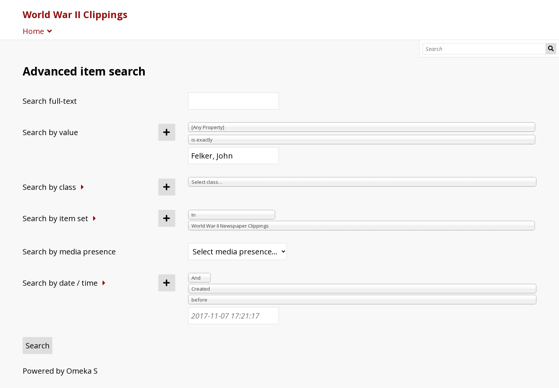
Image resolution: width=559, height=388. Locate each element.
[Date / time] (233, 315)
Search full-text (50, 101)
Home (33, 31)
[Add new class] (166, 187)
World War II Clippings (75, 14)
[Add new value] (166, 132)
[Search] (484, 48)
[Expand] (82, 187)
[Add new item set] (166, 218)
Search (551, 48)
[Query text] (233, 155)
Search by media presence (69, 251)
